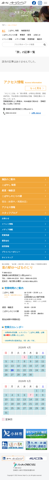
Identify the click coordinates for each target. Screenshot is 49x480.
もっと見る (35, 88)
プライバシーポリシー (11, 252)
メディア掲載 (20, 39)
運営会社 (5, 241)
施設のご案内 (8, 179)
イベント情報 (7, 39)
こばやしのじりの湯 (9, 35)
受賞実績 (31, 39)
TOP (3, 25)
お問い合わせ (36, 113)
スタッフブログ (9, 213)
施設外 (39, 39)
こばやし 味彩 (13, 31)
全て (3, 31)
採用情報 (5, 246)
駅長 (29, 35)
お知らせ (37, 35)
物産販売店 (25, 31)
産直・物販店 (8, 190)
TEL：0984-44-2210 (10, 278)
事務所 (22, 35)
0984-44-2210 (11, 113)
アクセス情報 (8, 207)
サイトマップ (7, 257)
